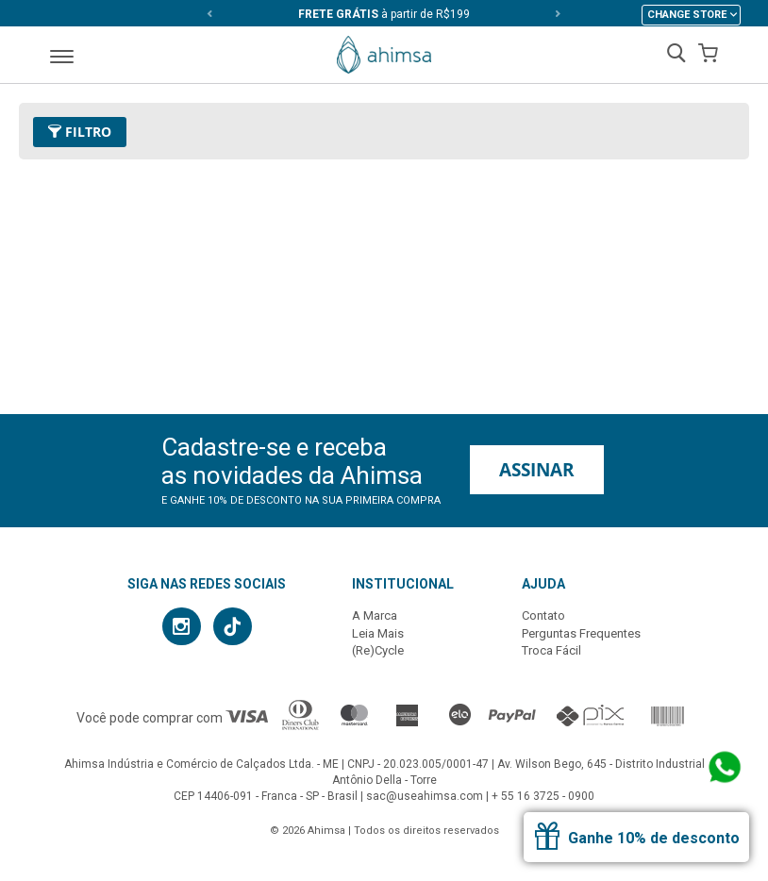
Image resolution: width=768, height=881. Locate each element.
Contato (543, 615)
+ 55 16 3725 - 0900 (543, 796)
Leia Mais (378, 633)
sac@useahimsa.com (424, 796)
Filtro (79, 132)
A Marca (374, 615)
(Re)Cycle (378, 650)
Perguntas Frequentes (581, 633)
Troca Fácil (551, 650)
